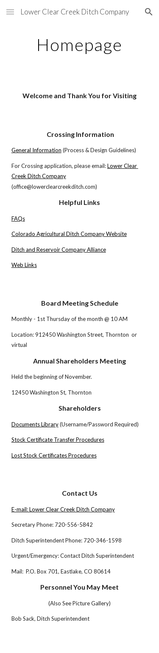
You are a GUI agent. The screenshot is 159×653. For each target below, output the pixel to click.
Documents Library (35, 424)
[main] (79, 44)
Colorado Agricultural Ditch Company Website (69, 233)
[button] (10, 11)
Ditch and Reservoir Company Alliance (58, 249)
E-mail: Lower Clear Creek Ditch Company (63, 509)
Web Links (24, 264)
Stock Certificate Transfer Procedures (57, 439)
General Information (36, 150)
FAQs (18, 218)
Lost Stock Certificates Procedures (54, 455)
